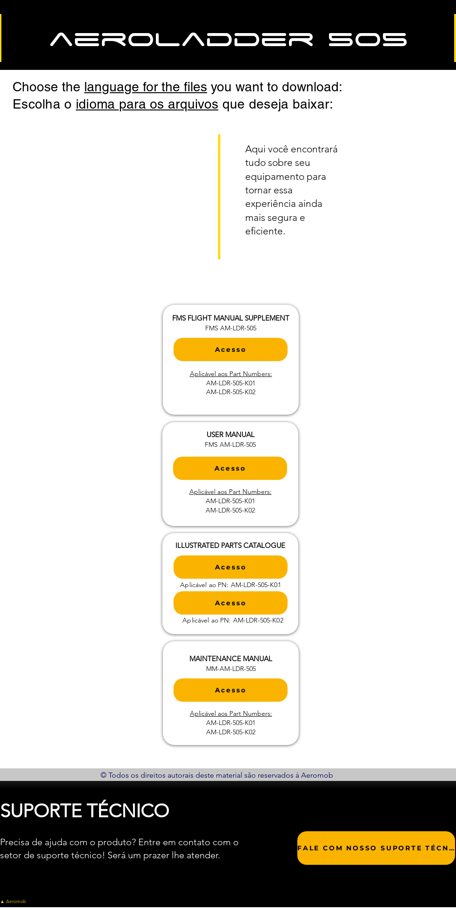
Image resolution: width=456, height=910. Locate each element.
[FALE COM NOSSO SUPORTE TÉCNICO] (376, 848)
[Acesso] (231, 349)
